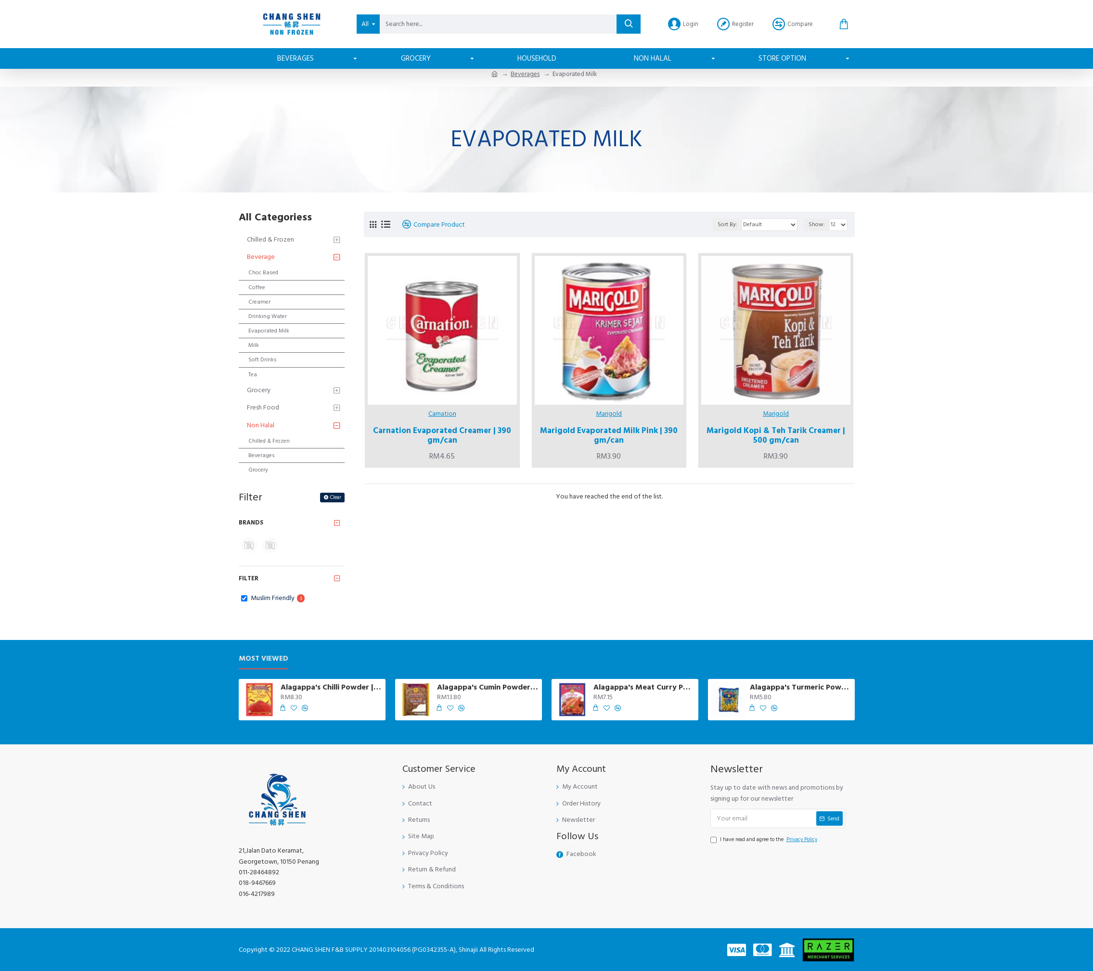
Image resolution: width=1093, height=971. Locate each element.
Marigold (609, 414)
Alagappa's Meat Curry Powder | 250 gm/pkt (643, 687)
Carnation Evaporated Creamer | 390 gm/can (442, 436)
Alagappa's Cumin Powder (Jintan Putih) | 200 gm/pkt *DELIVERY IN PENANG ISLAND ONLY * (487, 687)
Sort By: (727, 224)
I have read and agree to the (764, 839)
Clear (335, 497)
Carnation (442, 414)
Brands (251, 522)
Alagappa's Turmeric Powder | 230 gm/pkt (800, 687)
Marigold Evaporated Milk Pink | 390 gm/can (609, 436)
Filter (248, 578)
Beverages (525, 74)
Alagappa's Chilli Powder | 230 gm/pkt (331, 687)
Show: (817, 224)
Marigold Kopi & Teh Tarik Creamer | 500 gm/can (776, 436)
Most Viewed (263, 659)
